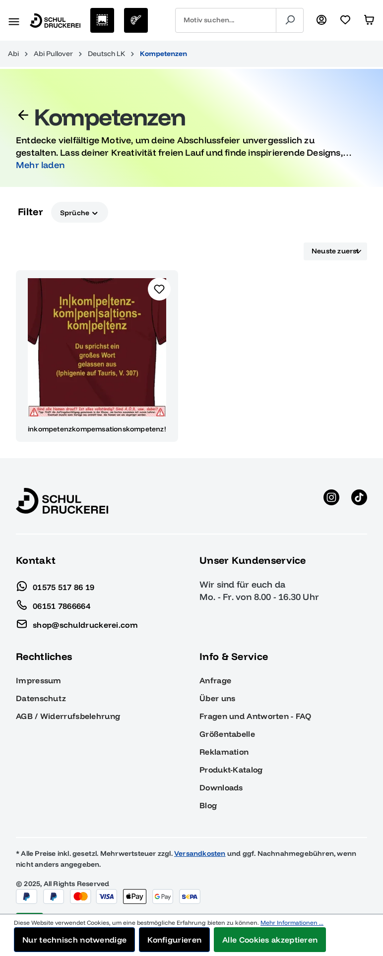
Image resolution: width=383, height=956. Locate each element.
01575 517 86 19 (55, 584)
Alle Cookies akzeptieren (270, 940)
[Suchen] (290, 20)
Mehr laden (40, 165)
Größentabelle (227, 734)
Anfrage (215, 680)
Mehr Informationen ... (291, 922)
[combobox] (225, 20)
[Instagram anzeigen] (331, 501)
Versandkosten (200, 853)
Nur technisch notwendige (74, 940)
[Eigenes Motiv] (136, 20)
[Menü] (14, 20)
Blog (208, 805)
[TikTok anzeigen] (359, 501)
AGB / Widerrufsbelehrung (68, 716)
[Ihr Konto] (321, 20)
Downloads (221, 787)
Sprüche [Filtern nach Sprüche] (79, 212)
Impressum (39, 680)
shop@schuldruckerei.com (77, 622)
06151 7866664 (53, 603)
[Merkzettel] (345, 20)
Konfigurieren (174, 940)
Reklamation (224, 752)
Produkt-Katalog (231, 770)
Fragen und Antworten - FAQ (255, 716)
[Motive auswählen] (102, 20)
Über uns (217, 698)
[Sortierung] (335, 251)
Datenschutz (41, 698)
